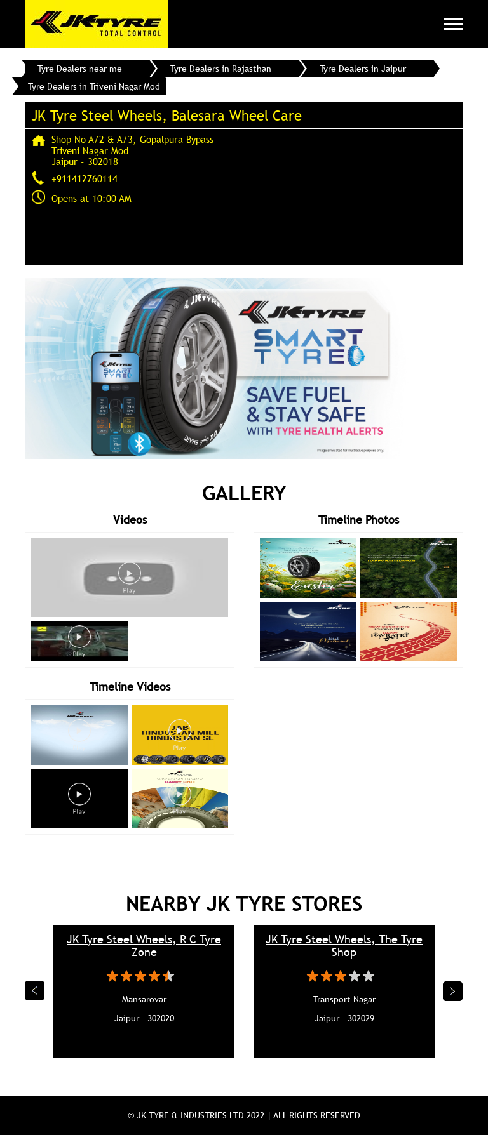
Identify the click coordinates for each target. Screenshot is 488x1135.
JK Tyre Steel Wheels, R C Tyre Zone (144, 946)
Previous (35, 991)
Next (453, 991)
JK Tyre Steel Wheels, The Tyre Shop (344, 946)
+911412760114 (84, 178)
